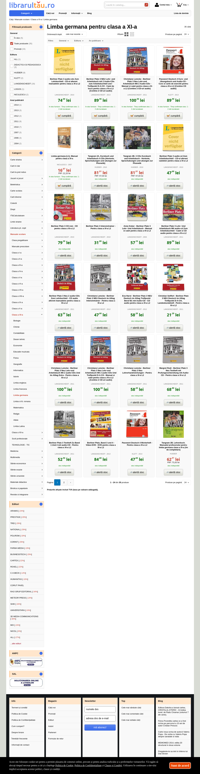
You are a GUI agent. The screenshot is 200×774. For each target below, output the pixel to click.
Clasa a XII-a (17, 432)
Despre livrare (18, 732)
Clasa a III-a (17, 265)
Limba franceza (20, 389)
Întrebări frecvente (20, 739)
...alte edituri (15, 643)
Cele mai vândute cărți (131, 707)
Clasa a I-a (16, 253)
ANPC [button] (15, 653)
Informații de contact (20, 745)
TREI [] (15, 523)
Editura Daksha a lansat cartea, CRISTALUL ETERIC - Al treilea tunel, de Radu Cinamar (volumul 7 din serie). (173, 711)
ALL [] (15, 637)
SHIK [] (15, 604)
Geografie (17, 364)
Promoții (52, 714)
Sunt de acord (180, 765)
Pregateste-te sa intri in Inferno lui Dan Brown (173, 752)
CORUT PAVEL (17, 585)
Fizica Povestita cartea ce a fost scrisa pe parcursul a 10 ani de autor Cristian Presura (172, 723)
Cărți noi (52, 707)
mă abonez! (100, 727)
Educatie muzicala (21, 352)
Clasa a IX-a (17, 302)
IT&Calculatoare (17, 215)
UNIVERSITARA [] (20, 610)
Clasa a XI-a (17, 315)
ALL (17, 59)
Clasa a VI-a (17, 284)
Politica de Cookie (19, 714)
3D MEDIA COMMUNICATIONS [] (24, 617)
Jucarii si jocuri (16, 178)
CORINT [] (17, 542)
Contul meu (162, 5)
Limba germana (20, 395)
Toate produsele (23, 43)
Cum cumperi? (18, 726)
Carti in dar (15, 166)
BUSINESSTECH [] (21, 554)
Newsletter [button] (90, 701)
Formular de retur (55, 739)
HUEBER (98, 167)
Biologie (16, 321)
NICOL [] (15, 631)
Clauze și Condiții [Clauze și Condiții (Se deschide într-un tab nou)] (113, 765)
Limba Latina (19, 426)
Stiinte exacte (16, 470)
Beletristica (15, 184)
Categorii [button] (16, 153)
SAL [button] (14, 674)
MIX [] (15, 625)
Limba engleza (19, 383)
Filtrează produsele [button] (22, 27)
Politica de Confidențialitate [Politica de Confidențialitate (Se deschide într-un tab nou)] (88, 765)
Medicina (14, 451)
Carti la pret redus (18, 172)
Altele (15, 420)
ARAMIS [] (17, 511)
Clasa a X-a (17, 308)
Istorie (16, 376)
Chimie (16, 327)
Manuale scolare (18, 234)
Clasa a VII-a (17, 290)
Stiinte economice (18, 463)
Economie (17, 345)
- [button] (41, 26)
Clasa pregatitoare (20, 240)
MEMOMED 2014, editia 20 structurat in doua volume (170, 744)
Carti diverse (15, 197)
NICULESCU (62, 165)
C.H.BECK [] (18, 573)
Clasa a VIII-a (18, 296)
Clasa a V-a (17, 277)
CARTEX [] (17, 560)
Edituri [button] (15, 504)
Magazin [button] (52, 701)
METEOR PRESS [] (21, 598)
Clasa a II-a (17, 259)
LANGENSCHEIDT (62, 95)
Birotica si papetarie (19, 488)
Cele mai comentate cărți (132, 714)
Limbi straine (15, 222)
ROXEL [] (16, 567)
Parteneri (52, 732)
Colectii (13, 203)
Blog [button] (160, 701)
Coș (181, 5)
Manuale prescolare (20, 246)
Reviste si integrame (19, 494)
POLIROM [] (18, 536)
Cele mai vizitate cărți (131, 720)
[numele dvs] (100, 709)
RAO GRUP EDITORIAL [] (24, 591)
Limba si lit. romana (21, 401)
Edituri (51, 720)
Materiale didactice (18, 482)
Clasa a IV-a (17, 271)
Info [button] (13, 701)
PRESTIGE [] (18, 517)
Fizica (15, 358)
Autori (50, 726)
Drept (12, 209)
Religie (16, 414)
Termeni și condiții (19, 707)
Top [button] (123, 701)
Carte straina (15, 160)
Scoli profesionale (19, 439)
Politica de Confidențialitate (23, 720)
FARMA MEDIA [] (20, 548)
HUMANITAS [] (19, 579)
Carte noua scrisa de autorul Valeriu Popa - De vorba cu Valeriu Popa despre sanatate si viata (173, 734)
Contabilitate (18, 333)
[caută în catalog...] (124, 5)
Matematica (18, 407)
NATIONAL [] (18, 529)
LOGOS (19, 89)
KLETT (170, 95)
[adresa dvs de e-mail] (100, 718)
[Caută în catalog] (146, 5)
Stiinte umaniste (17, 476)
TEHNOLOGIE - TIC (21, 445)
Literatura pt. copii (18, 228)
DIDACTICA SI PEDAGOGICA (27, 66)
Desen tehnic (19, 339)
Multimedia (15, 457)
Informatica (18, 370)
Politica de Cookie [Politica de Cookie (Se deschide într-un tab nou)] (64, 765)
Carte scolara (16, 191)
